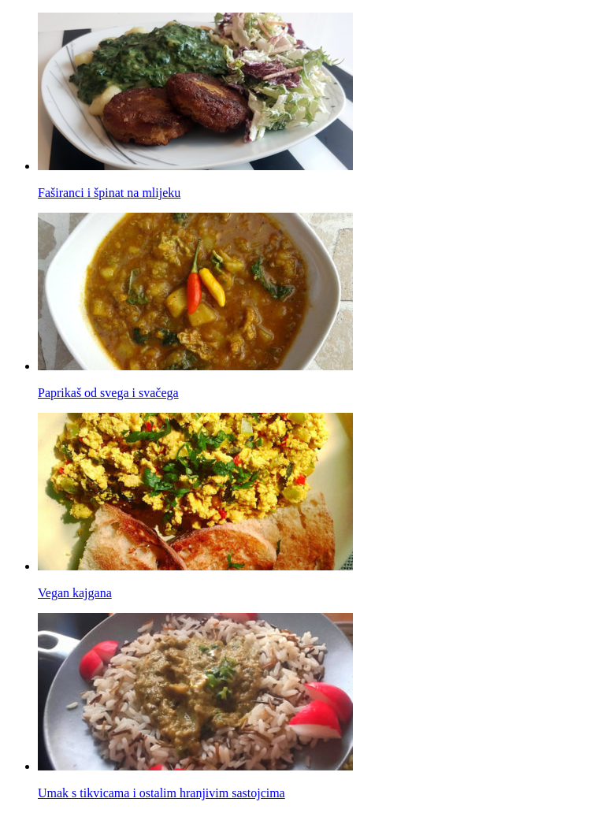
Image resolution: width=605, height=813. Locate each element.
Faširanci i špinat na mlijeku (109, 192)
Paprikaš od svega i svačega (108, 392)
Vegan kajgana (75, 593)
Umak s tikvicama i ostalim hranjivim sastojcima (161, 793)
